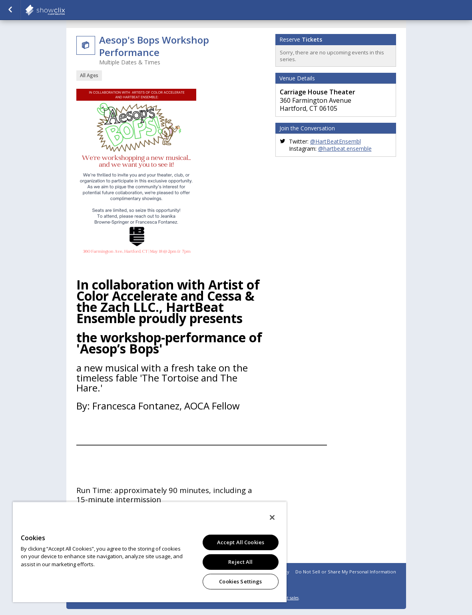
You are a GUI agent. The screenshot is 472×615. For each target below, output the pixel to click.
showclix (65, 10)
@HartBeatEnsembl (335, 141)
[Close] (272, 517)
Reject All (240, 561)
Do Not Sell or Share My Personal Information (345, 572)
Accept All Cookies (240, 542)
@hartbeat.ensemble (345, 148)
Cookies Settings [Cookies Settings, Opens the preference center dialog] (240, 581)
